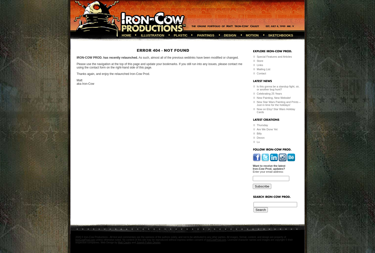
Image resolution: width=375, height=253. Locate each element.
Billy (259, 133)
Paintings (205, 35)
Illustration (152, 35)
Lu (258, 141)
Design (230, 35)
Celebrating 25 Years (269, 93)
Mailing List (263, 69)
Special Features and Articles (274, 56)
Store (260, 60)
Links (260, 65)
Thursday (262, 125)
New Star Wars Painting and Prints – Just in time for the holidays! (279, 103)
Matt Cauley (124, 242)
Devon (261, 137)
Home (126, 35)
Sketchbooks (280, 35)
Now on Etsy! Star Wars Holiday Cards (276, 111)
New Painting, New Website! (274, 97)
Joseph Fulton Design (148, 242)
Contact (261, 73)
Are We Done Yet (267, 129)
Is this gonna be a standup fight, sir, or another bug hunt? (278, 88)
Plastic (181, 35)
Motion (252, 35)
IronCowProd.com (85, 239)
